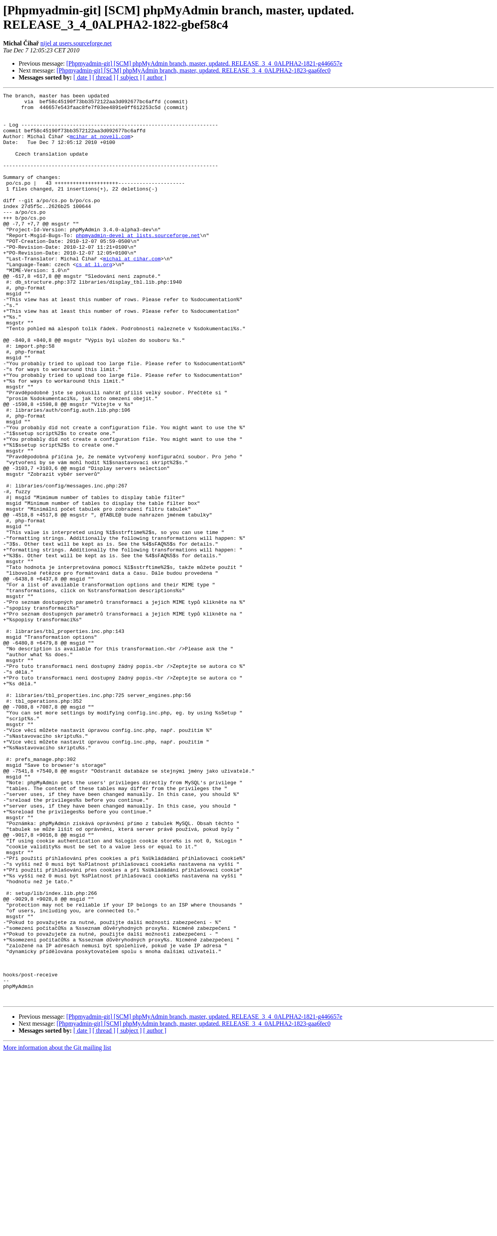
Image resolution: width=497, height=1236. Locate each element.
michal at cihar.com (131, 292)
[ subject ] (129, 77)
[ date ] (82, 77)
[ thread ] (103, 77)
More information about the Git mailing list (57, 1229)
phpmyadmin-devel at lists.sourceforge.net (138, 264)
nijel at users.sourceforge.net (76, 43)
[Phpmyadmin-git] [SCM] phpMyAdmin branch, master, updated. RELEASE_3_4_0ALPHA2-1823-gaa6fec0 (193, 70)
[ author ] (155, 77)
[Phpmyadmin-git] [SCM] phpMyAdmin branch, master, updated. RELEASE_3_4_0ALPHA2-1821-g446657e (204, 63)
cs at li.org (94, 299)
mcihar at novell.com (100, 145)
